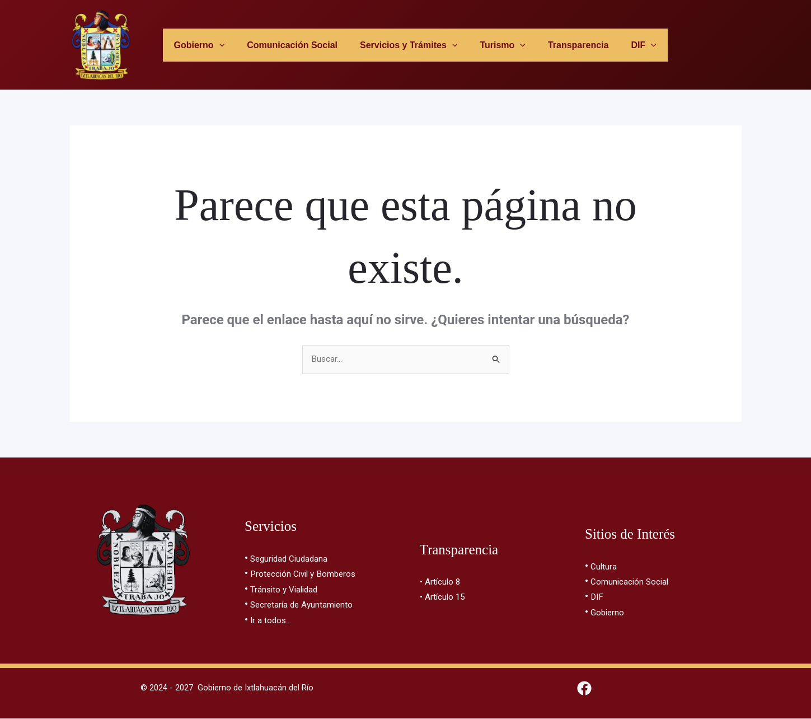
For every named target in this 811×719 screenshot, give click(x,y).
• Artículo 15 (446, 597)
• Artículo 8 (443, 582)
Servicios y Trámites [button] (401, 45)
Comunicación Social (289, 45)
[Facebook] (584, 688)
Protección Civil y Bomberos (313, 575)
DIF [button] (622, 45)
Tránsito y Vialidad (290, 589)
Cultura (606, 567)
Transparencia (562, 45)
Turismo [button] (491, 45)
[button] (220, 45)
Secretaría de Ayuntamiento (311, 604)
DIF (597, 597)
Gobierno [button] (200, 45)
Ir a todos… (274, 619)
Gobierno (610, 612)
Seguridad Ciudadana (297, 560)
